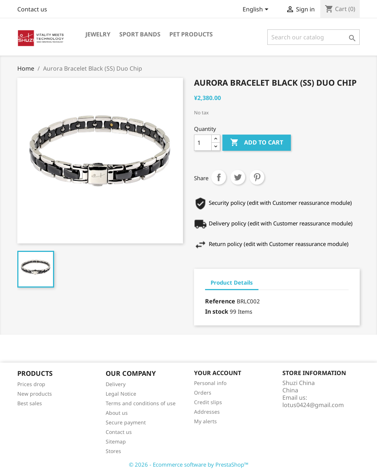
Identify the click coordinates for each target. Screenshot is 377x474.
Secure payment (126, 422)
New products (34, 393)
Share (218, 177)
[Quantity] (203, 143)
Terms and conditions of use (141, 403)
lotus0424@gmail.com (313, 405)
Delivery (116, 384)
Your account (217, 373)
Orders (202, 392)
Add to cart (256, 142)
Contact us (32, 9)
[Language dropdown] (257, 10)
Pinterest (257, 177)
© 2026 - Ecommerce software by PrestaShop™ (189, 464)
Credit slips (208, 402)
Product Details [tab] (232, 282)
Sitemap (116, 441)
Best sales (29, 403)
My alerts (205, 421)
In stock (216, 311)
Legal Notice (121, 393)
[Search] (313, 37)
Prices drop (31, 384)
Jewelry (97, 34)
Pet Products (191, 34)
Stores (113, 451)
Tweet (237, 177)
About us (117, 412)
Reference (220, 301)
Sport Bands (140, 34)
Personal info (210, 382)
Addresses (207, 411)
